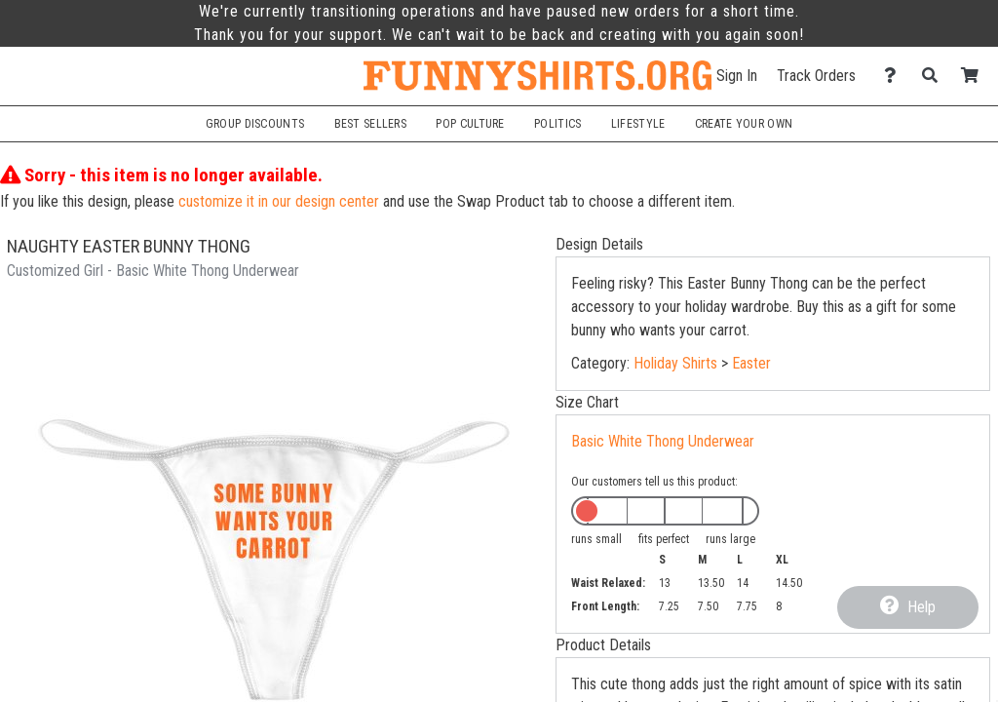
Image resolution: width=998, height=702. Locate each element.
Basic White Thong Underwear (662, 441)
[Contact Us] (895, 75)
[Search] (935, 75)
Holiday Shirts (675, 363)
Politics (557, 124)
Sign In (736, 75)
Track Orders (816, 75)
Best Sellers (370, 124)
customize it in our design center (278, 201)
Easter (751, 363)
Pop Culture (470, 124)
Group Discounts (255, 124)
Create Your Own (743, 124)
